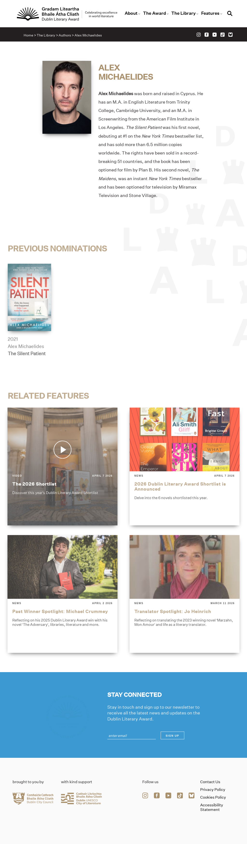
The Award (154, 13)
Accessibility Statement (211, 807)
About (131, 13)
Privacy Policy (212, 789)
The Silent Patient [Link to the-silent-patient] (27, 371)
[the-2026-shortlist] (62, 484)
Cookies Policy (213, 797)
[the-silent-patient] (29, 315)
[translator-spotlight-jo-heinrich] (185, 611)
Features (210, 13)
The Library (183, 13)
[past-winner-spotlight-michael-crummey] (62, 611)
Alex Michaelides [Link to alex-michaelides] (26, 364)
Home (28, 35)
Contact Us (210, 782)
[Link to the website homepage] (67, 14)
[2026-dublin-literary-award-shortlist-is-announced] (185, 484)
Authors (65, 35)
